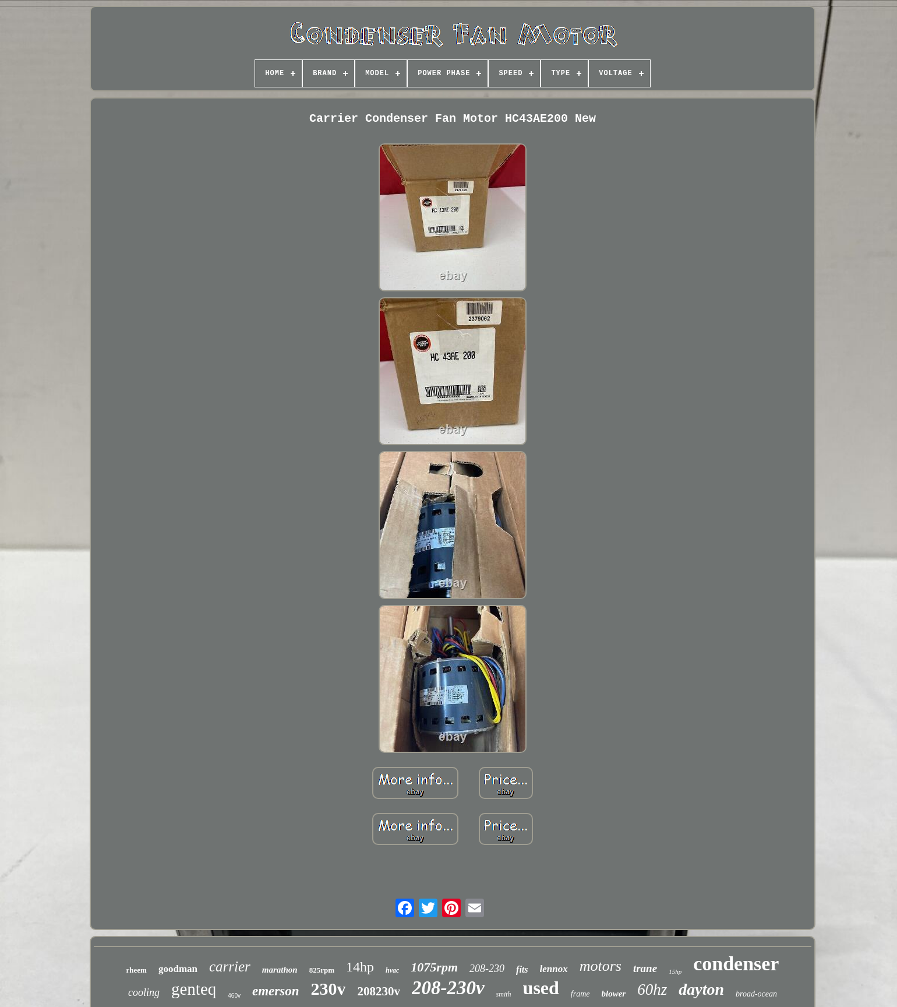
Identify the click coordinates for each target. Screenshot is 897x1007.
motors (600, 965)
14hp (360, 966)
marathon (280, 969)
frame (580, 994)
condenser (736, 963)
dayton (701, 989)
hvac (392, 970)
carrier (229, 966)
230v (327, 988)
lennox (554, 968)
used (541, 987)
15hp (675, 971)
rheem (136, 970)
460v (234, 995)
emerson (275, 991)
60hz (652, 989)
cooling (144, 992)
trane (645, 968)
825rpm (321, 970)
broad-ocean (756, 994)
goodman (177, 968)
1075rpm (434, 967)
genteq (193, 989)
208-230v (448, 987)
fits (522, 969)
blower (614, 993)
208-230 (486, 968)
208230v (378, 991)
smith (503, 994)
